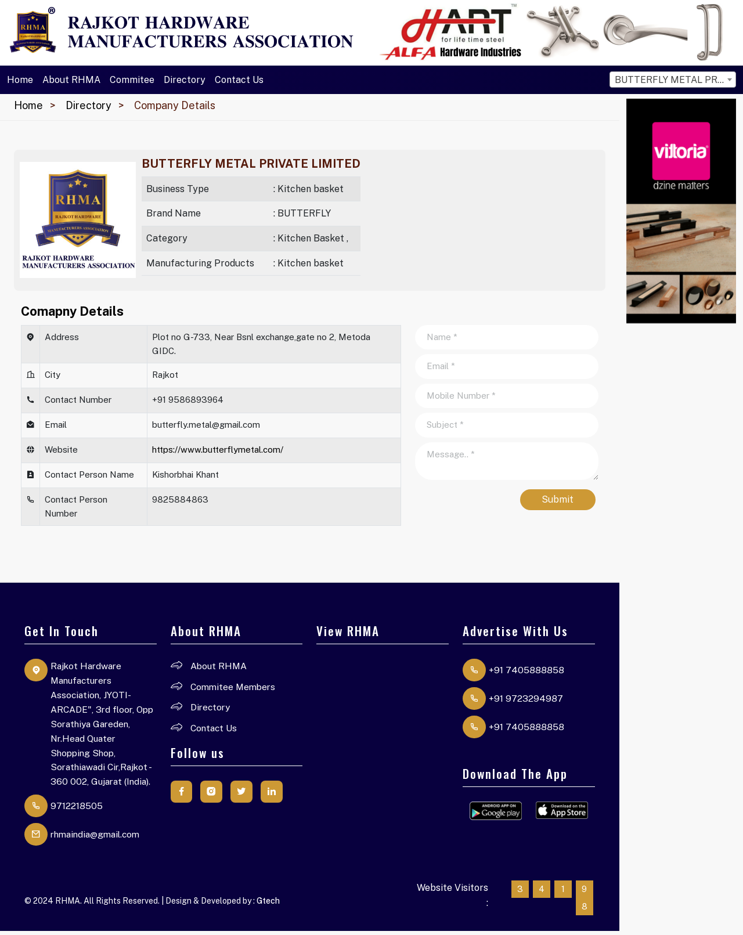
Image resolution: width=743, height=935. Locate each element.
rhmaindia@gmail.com (98, 837)
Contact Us (239, 79)
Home (20, 79)
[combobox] (672, 79)
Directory (184, 79)
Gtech (268, 904)
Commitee (132, 79)
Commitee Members (234, 686)
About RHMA (71, 79)
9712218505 (77, 809)
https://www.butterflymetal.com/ (217, 449)
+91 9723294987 (526, 698)
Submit (558, 499)
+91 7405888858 (526, 670)
